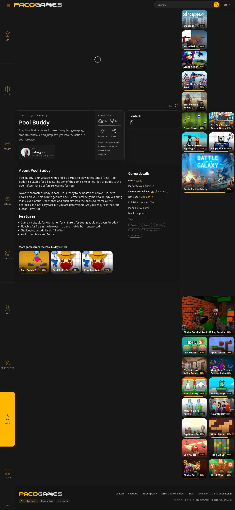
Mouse (134, 230)
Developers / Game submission (214, 493)
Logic (139, 180)
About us (133, 493)
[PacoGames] (41, 495)
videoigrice (147, 196)
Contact (120, 493)
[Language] (227, 4)
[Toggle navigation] (8, 5)
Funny (147, 225)
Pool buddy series (55, 246)
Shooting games (151, 230)
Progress (135, 235)
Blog (191, 493)
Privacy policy (149, 493)
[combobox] (187, 4)
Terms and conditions (173, 493)
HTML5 (159, 225)
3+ (152, 191)
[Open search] (216, 4)
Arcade (134, 225)
